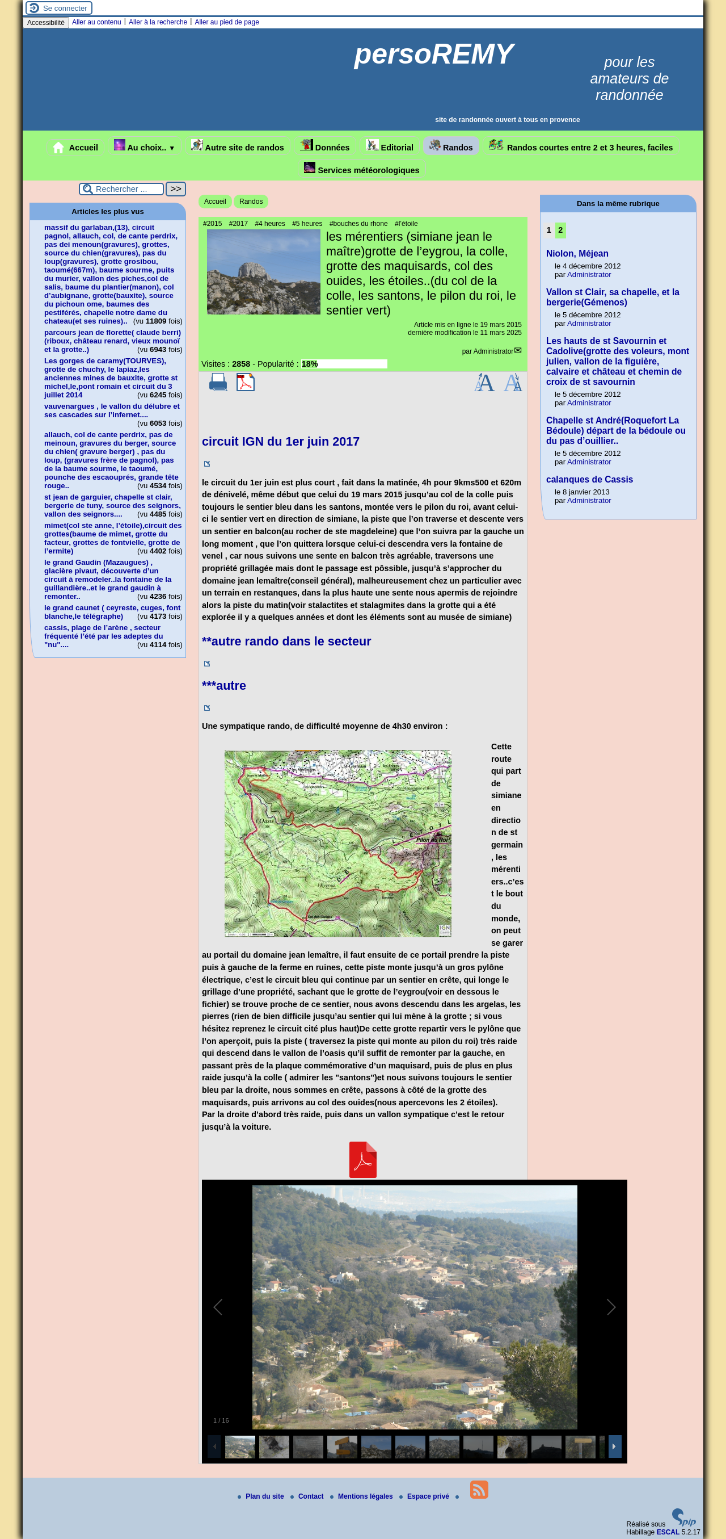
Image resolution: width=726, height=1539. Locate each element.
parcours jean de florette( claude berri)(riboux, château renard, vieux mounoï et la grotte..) (112, 341)
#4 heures (270, 224)
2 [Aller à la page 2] (560, 229)
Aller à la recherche (158, 22)
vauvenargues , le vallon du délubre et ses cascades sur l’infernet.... (112, 410)
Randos (451, 145)
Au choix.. (144, 145)
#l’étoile (406, 224)
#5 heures (307, 224)
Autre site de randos (237, 145)
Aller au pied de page (227, 22)
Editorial (390, 145)
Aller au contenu (96, 22)
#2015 (212, 224)
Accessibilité (46, 23)
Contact (308, 1496)
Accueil (75, 147)
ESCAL (668, 1532)
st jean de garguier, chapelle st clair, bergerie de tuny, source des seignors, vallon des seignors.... (112, 505)
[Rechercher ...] (121, 189)
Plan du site (262, 1496)
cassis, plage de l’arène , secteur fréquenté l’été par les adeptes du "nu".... (103, 636)
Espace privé (425, 1496)
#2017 (238, 224)
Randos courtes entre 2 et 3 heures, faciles (581, 145)
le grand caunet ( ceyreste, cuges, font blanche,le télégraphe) (112, 611)
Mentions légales (362, 1496)
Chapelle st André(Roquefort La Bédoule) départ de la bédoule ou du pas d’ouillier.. (616, 431)
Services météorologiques (361, 168)
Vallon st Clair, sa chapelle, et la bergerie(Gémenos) (612, 297)
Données (325, 145)
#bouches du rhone (359, 224)
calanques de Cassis (589, 479)
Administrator (494, 351)
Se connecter (65, 8)
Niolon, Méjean (577, 253)
